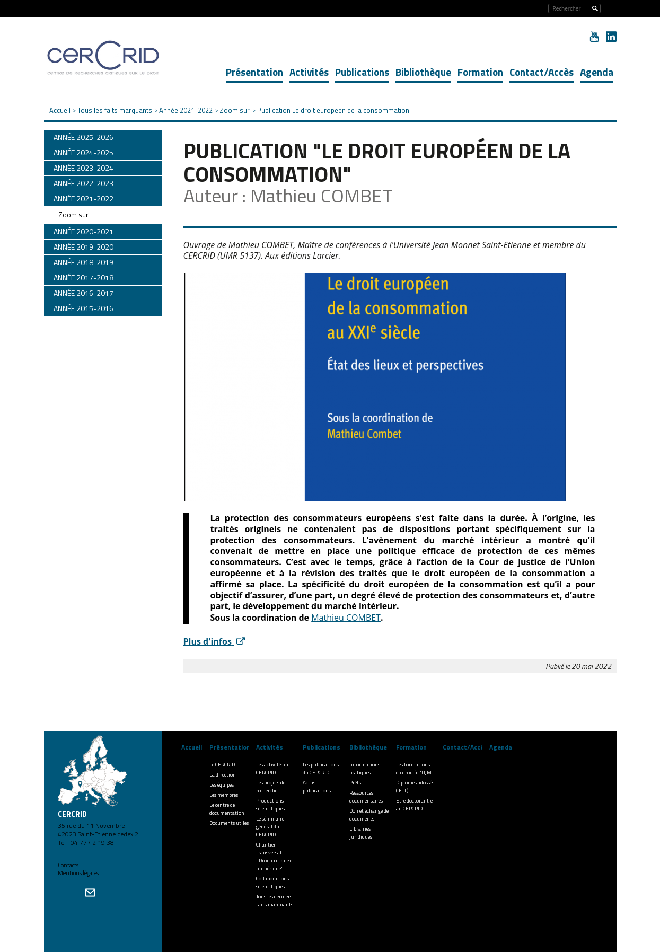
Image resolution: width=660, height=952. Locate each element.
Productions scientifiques (270, 805)
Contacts (68, 865)
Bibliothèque (423, 72)
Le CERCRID (222, 765)
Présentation (254, 72)
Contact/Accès (541, 72)
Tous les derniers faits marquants (274, 901)
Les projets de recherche (270, 787)
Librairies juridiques (360, 833)
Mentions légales (78, 873)
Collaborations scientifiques (272, 883)
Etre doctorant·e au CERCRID (414, 805)
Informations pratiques (364, 769)
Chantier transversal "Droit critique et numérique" (275, 856)
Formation (480, 72)
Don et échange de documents (369, 815)
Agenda (596, 72)
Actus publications (317, 787)
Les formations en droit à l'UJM (414, 769)
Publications (362, 72)
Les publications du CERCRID (321, 769)
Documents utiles (229, 823)
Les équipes (221, 785)
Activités (309, 72)
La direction (222, 775)
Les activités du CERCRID (273, 769)
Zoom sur (73, 214)
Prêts (355, 783)
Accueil (191, 747)
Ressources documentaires (366, 797)
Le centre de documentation (226, 809)
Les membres (223, 795)
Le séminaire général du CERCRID (270, 827)
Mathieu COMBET (346, 617)
